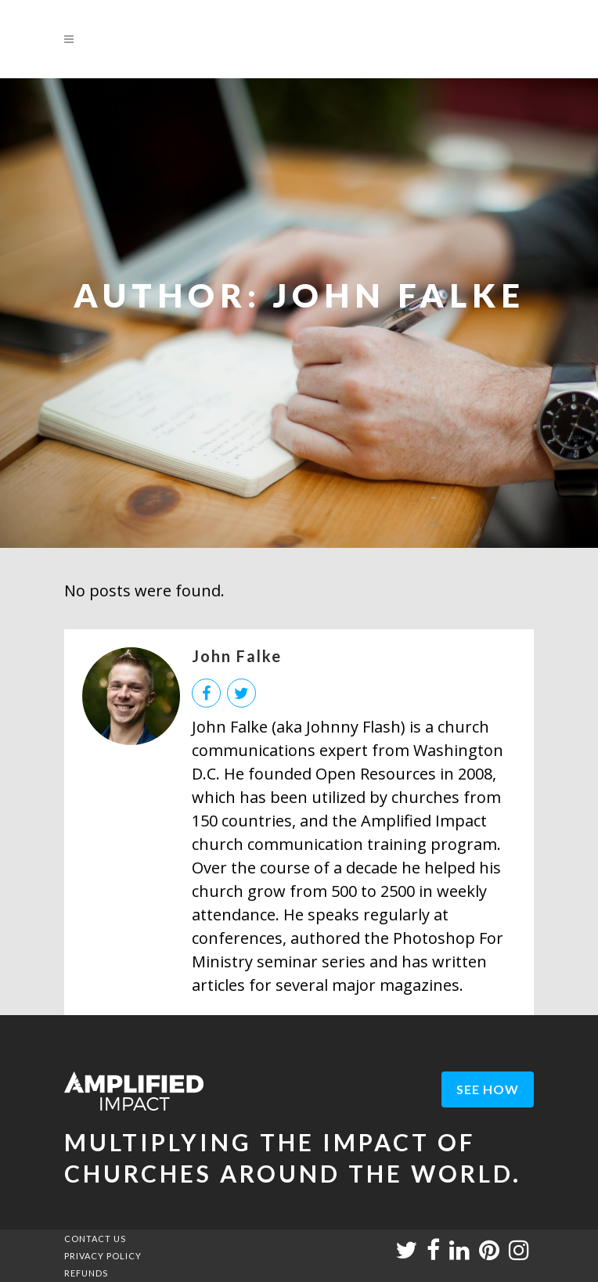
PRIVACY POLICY (103, 1256)
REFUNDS (86, 1273)
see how (487, 1089)
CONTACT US (95, 1238)
